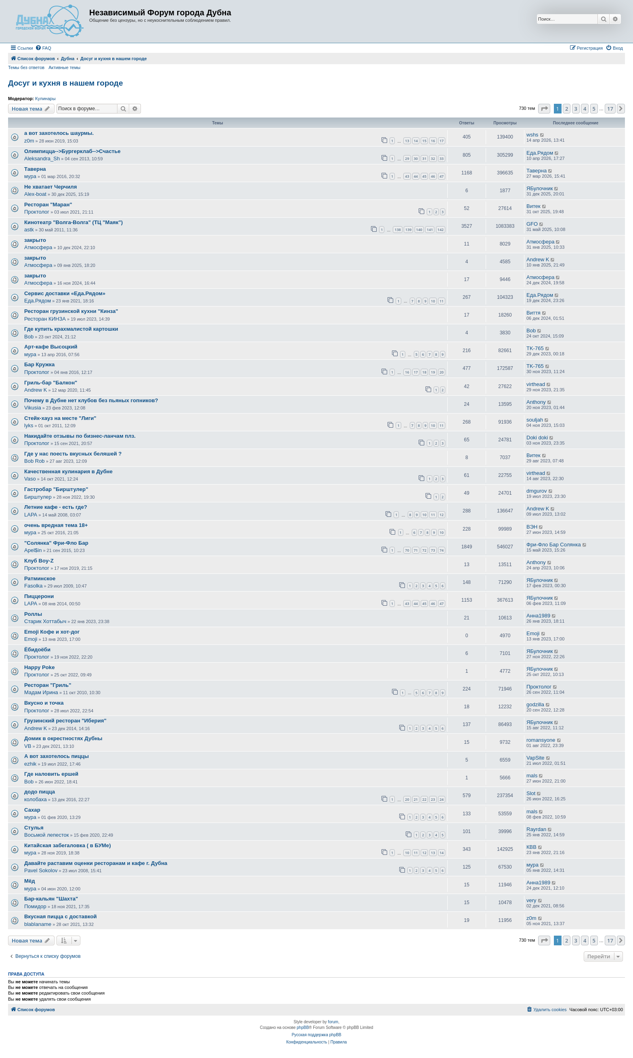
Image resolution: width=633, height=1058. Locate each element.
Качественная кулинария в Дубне (68, 471)
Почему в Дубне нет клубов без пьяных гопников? (91, 400)
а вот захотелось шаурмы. (59, 133)
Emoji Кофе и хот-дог (52, 632)
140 (419, 229)
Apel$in (33, 550)
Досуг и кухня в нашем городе (65, 83)
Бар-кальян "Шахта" (51, 899)
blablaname (37, 924)
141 (430, 229)
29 (407, 158)
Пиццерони (39, 596)
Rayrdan (536, 829)
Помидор (35, 906)
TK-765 (535, 348)
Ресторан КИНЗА (45, 319)
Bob (29, 337)
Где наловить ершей (51, 774)
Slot (530, 793)
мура (30, 176)
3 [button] (575, 108)
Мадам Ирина (41, 692)
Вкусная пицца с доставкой (60, 916)
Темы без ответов (26, 67)
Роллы (33, 614)
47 (442, 176)
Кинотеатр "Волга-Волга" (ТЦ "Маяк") (73, 222)
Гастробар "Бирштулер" (56, 489)
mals (531, 776)
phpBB (303, 1027)
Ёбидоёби (37, 650)
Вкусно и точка (44, 703)
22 (424, 799)
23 (433, 799)
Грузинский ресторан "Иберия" (65, 721)
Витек (533, 206)
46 (433, 176)
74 (442, 550)
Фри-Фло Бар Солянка (553, 545)
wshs (532, 135)
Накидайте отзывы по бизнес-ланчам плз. (80, 436)
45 (424, 176)
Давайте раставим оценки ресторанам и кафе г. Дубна (95, 863)
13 (407, 140)
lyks (28, 425)
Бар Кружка (39, 364)
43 (407, 176)
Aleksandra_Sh (42, 158)
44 (416, 176)
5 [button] (594, 108)
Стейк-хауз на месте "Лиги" (60, 418)
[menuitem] (43, 48)
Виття (533, 313)
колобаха (35, 799)
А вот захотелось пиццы (56, 756)
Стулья (34, 828)
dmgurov (536, 491)
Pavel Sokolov (40, 870)
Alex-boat (35, 194)
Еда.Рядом (539, 153)
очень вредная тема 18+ (56, 525)
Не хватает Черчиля (50, 187)
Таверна (35, 169)
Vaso (30, 479)
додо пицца (39, 792)
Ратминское (39, 578)
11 (442, 301)
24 (442, 799)
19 (433, 372)
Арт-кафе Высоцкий (51, 347)
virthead (535, 384)
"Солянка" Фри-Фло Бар (56, 543)
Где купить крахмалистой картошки (71, 329)
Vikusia (32, 408)
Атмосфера (38, 247)
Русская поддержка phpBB (316, 1035)
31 (424, 158)
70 (407, 550)
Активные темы (64, 67)
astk (29, 230)
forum (333, 1022)
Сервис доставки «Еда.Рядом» (64, 293)
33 (442, 158)
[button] (544, 108)
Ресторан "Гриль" (47, 685)
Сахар (32, 810)
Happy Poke (39, 667)
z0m (29, 141)
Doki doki (537, 438)
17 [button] (610, 108)
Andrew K (537, 259)
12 (442, 514)
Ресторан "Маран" (48, 205)
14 (416, 140)
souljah (534, 420)
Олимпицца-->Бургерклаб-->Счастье (72, 151)
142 (441, 229)
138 (397, 229)
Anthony (536, 402)
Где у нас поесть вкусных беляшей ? (73, 454)
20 (442, 372)
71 (416, 550)
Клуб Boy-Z (39, 561)
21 (416, 799)
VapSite (535, 758)
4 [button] (584, 108)
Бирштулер (38, 497)
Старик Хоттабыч (45, 621)
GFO (532, 224)
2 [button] (566, 108)
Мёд (29, 881)
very (531, 900)
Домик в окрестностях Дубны (63, 738)
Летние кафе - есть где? (55, 507)
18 (424, 372)
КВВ (531, 847)
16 (433, 140)
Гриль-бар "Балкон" (50, 383)
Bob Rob (34, 461)
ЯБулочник (539, 188)
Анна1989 (538, 616)
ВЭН (531, 527)
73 (433, 550)
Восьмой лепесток (46, 835)
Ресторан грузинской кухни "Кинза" (71, 311)
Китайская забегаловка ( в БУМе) (67, 845)
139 (408, 229)
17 (442, 140)
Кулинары (45, 98)
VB (27, 746)
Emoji (31, 639)
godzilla (535, 704)
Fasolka (33, 586)
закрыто (35, 240)
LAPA (30, 515)
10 (433, 301)
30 (416, 158)
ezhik (30, 764)
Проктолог (36, 212)
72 (424, 550)
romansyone (540, 740)
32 (433, 158)
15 (424, 140)
